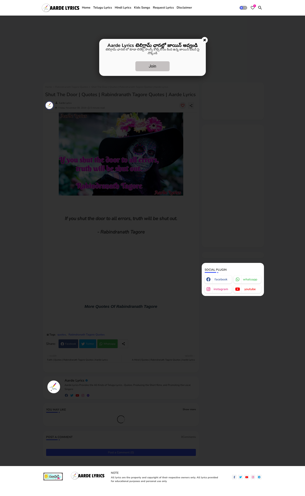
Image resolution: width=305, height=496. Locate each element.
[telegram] (259, 477)
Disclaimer (184, 7)
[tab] (86, 8)
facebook (221, 279)
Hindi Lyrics (123, 7)
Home (86, 7)
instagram (221, 289)
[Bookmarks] (253, 7)
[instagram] (253, 477)
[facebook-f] (234, 477)
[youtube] (246, 477)
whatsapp (250, 279)
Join (152, 66)
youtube (250, 289)
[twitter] (240, 477)
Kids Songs (142, 7)
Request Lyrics (163, 7)
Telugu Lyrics (102, 7)
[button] (243, 8)
